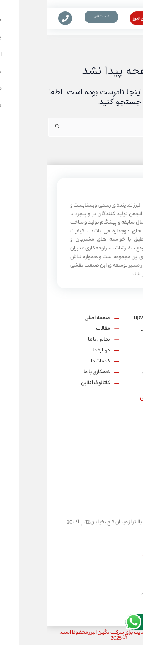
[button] (136, 21)
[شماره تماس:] (127, 419)
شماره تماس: (123, 436)
